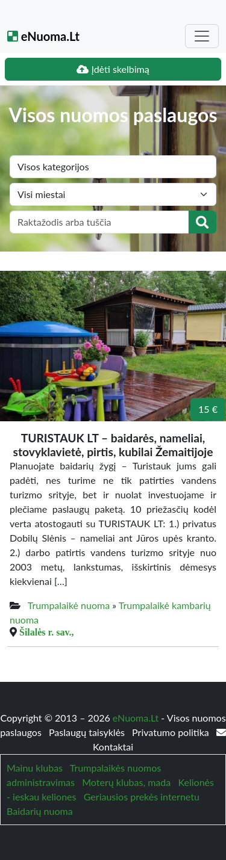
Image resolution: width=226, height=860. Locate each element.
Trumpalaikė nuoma (69, 605)
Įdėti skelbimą (113, 69)
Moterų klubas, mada (126, 782)
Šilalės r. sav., (46, 632)
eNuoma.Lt (43, 36)
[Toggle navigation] (202, 36)
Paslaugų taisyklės (88, 732)
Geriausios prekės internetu (141, 796)
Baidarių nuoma (40, 811)
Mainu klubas (35, 767)
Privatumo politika (172, 732)
